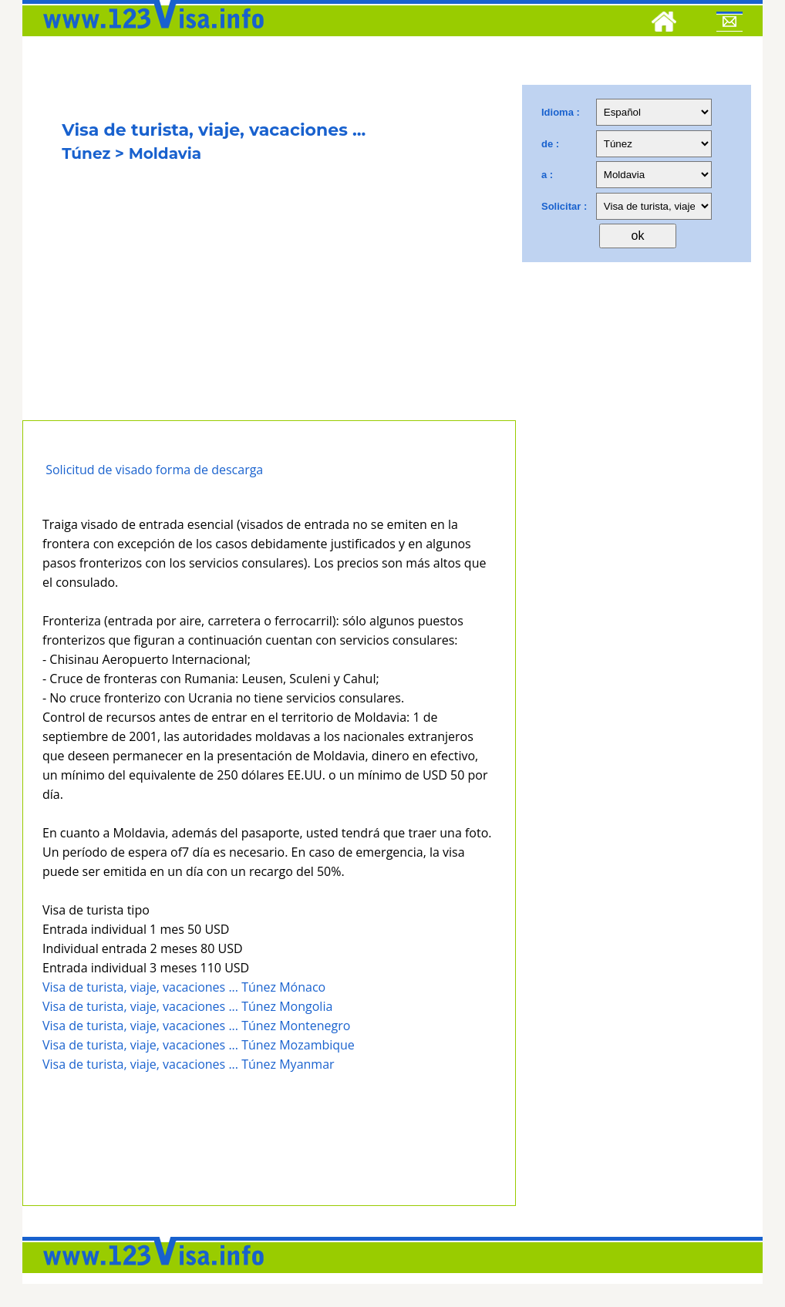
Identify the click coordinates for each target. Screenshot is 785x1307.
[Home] (664, 24)
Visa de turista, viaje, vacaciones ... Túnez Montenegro (196, 1025)
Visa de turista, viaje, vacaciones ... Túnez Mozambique (198, 1044)
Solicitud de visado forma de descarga (154, 469)
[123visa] (149, 33)
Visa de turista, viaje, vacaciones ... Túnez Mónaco (183, 987)
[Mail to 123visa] (729, 24)
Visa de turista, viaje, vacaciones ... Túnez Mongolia (187, 1006)
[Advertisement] (269, 305)
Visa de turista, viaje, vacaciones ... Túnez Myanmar (188, 1064)
